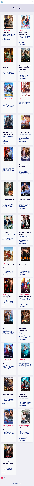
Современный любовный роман (24, 294)
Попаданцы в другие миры (7, 263)
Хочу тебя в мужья (25, 199)
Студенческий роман (6, 294)
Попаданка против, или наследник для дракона (25, 67)
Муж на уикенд (24, 100)
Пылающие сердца (8, 199)
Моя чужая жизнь (8, 394)
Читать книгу (5, 41)
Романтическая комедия (23, 30)
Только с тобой (24, 132)
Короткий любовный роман (24, 263)
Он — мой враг (6, 232)
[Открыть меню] (32, 1)
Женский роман (22, 130)
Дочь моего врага (7, 165)
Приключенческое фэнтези (7, 98)
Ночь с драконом (24, 361)
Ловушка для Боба (25, 296)
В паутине (5, 32)
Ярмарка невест (7, 328)
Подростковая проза (6, 30)
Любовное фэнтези (5, 64)
